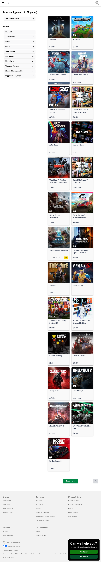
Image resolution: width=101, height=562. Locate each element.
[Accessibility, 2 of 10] (19, 37)
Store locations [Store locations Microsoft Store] (72, 516)
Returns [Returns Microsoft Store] (70, 508)
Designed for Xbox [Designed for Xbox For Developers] (41, 535)
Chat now (84, 552)
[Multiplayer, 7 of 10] (19, 61)
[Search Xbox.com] (8, 3)
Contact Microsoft (16, 554)
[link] (59, 32)
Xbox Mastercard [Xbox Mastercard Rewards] (8, 535)
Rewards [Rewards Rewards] (5, 531)
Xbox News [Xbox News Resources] (39, 500)
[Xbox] (6, 9)
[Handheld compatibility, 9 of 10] (19, 71)
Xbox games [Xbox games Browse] (6, 504)
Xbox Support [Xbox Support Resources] (39, 504)
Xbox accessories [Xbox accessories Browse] (8, 512)
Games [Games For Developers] (38, 531)
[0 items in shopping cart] (91, 3)
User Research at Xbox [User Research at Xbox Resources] (42, 520)
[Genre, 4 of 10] (19, 47)
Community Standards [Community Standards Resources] (42, 512)
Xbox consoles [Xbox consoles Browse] (7, 500)
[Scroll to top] (95, 481)
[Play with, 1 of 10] (19, 32)
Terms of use (42, 554)
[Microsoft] (50, 1)
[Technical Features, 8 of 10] (19, 66)
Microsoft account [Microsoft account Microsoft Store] (73, 500)
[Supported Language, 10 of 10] (19, 76)
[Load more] (70, 481)
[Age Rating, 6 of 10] (19, 56)
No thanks (84, 557)
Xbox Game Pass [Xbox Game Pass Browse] (8, 508)
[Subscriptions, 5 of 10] (19, 51)
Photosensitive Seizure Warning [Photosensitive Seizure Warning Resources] (45, 516)
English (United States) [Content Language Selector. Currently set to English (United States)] (13, 542)
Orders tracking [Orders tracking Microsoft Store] (72, 512)
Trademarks (53, 554)
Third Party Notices (65, 554)
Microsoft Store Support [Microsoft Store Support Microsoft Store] (75, 504)
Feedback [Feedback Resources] (38, 508)
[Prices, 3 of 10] (19, 42)
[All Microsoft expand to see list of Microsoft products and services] (3, 3)
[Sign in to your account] (97, 3)
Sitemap (5, 554)
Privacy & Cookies (30, 554)
